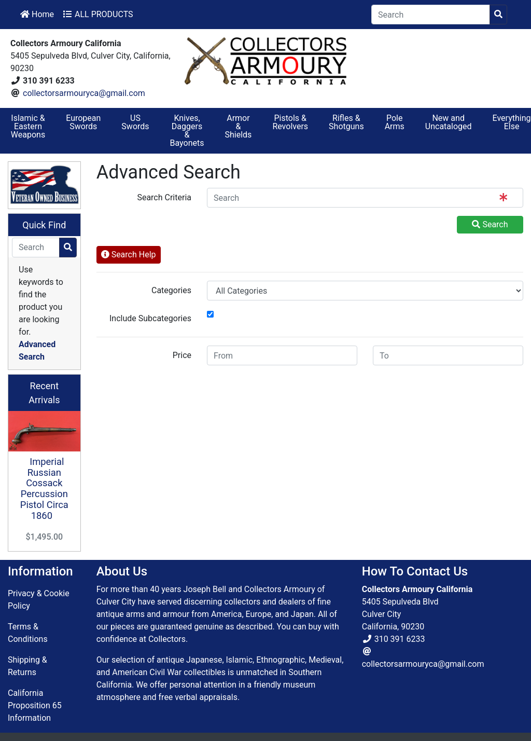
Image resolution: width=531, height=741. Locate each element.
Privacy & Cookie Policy (38, 599)
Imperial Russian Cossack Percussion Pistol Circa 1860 (44, 488)
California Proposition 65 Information (35, 705)
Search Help (128, 254)
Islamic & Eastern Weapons (28, 126)
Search (490, 224)
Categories (171, 290)
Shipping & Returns (27, 666)
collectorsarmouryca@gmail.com (84, 93)
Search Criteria (164, 197)
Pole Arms (394, 122)
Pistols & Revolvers (290, 122)
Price (182, 355)
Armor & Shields (238, 126)
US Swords (135, 122)
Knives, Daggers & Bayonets (187, 130)
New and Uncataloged (448, 122)
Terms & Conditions (28, 633)
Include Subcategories (150, 318)
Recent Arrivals (44, 392)
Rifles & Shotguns (346, 122)
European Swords (83, 122)
